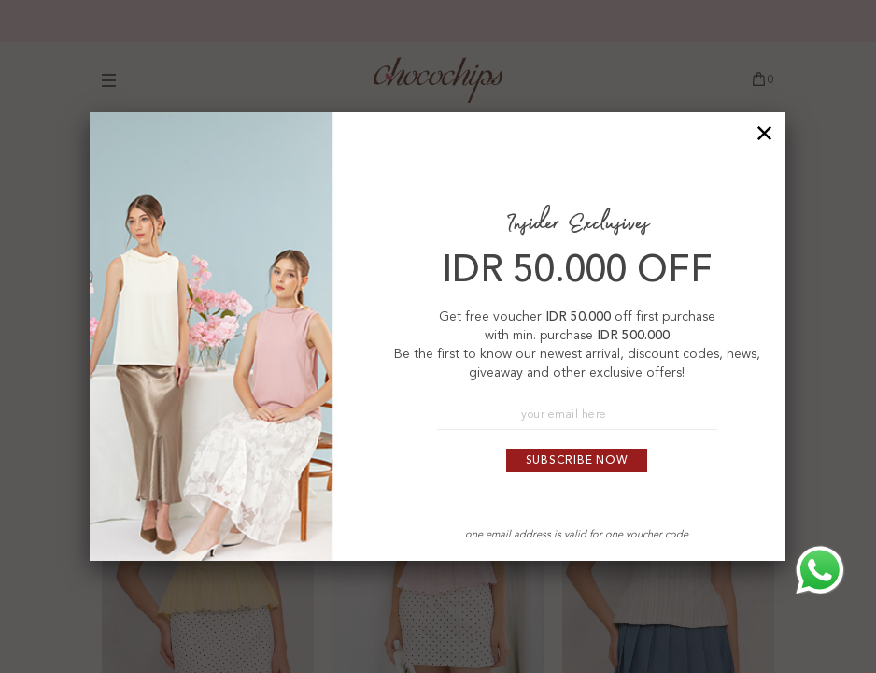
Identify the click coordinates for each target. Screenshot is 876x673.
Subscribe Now (577, 460)
